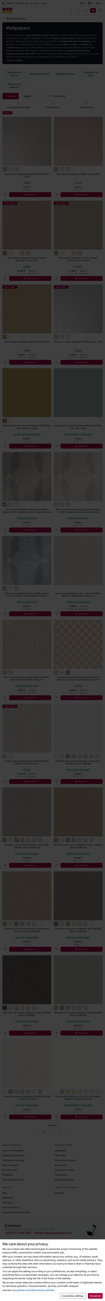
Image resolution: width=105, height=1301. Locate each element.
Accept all (95, 1295)
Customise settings (73, 1295)
